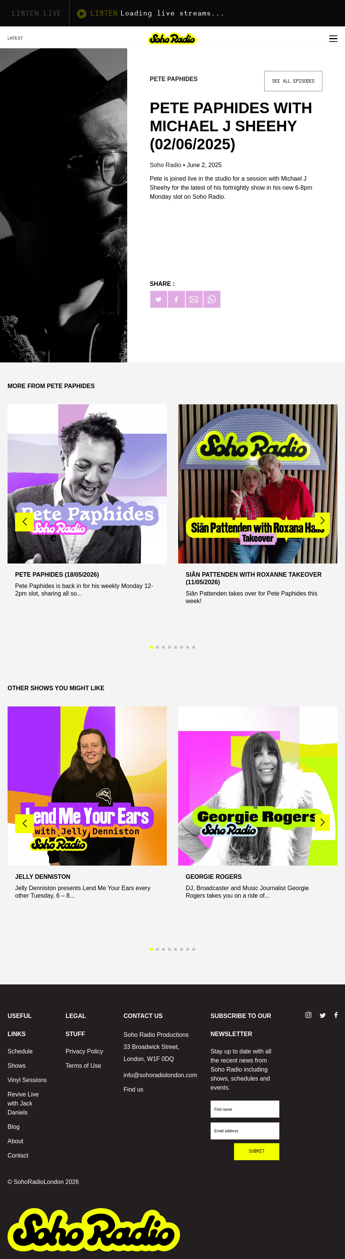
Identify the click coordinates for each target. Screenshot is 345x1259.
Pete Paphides (174, 79)
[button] (322, 521)
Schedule (20, 1051)
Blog (14, 1127)
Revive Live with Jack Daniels (23, 1103)
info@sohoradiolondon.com (160, 1075)
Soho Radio (166, 165)
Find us (133, 1089)
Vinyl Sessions (27, 1080)
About (15, 1141)
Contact (18, 1155)
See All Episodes (293, 81)
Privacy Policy (84, 1051)
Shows (17, 1065)
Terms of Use (83, 1065)
